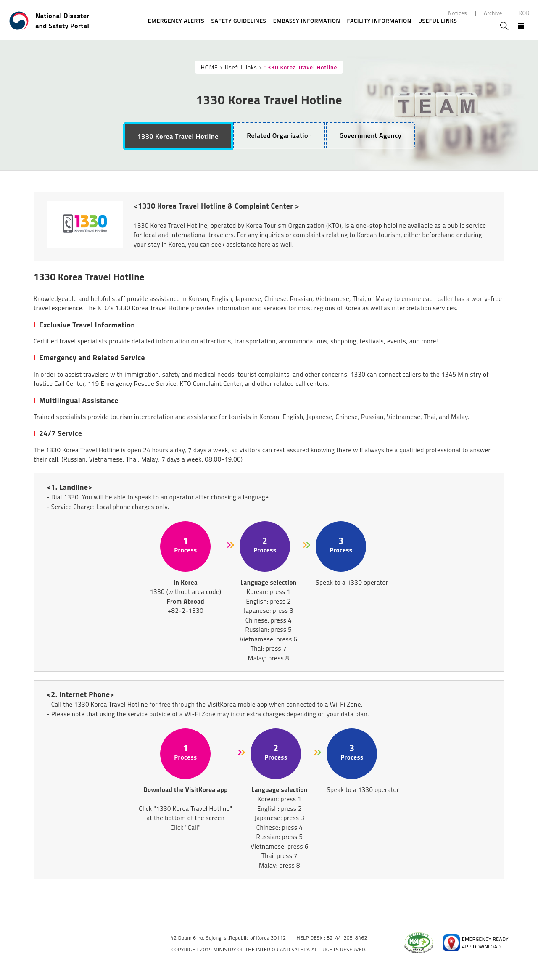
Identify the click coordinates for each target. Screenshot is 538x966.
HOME (209, 67)
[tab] (178, 136)
